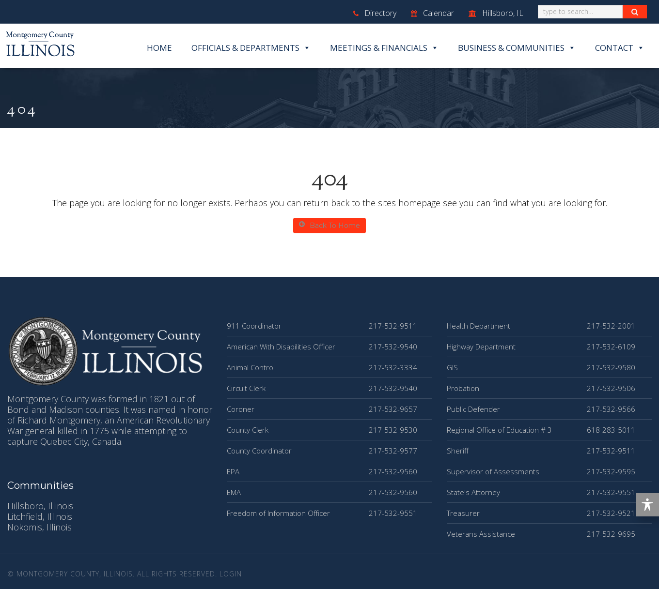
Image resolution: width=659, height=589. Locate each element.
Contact (619, 47)
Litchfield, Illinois (39, 516)
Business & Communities (517, 47)
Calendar (432, 13)
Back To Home (329, 225)
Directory (374, 13)
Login (231, 573)
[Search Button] (635, 11)
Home (159, 47)
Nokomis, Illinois (39, 527)
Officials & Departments (251, 47)
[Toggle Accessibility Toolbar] (647, 504)
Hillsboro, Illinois (40, 506)
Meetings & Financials (384, 47)
